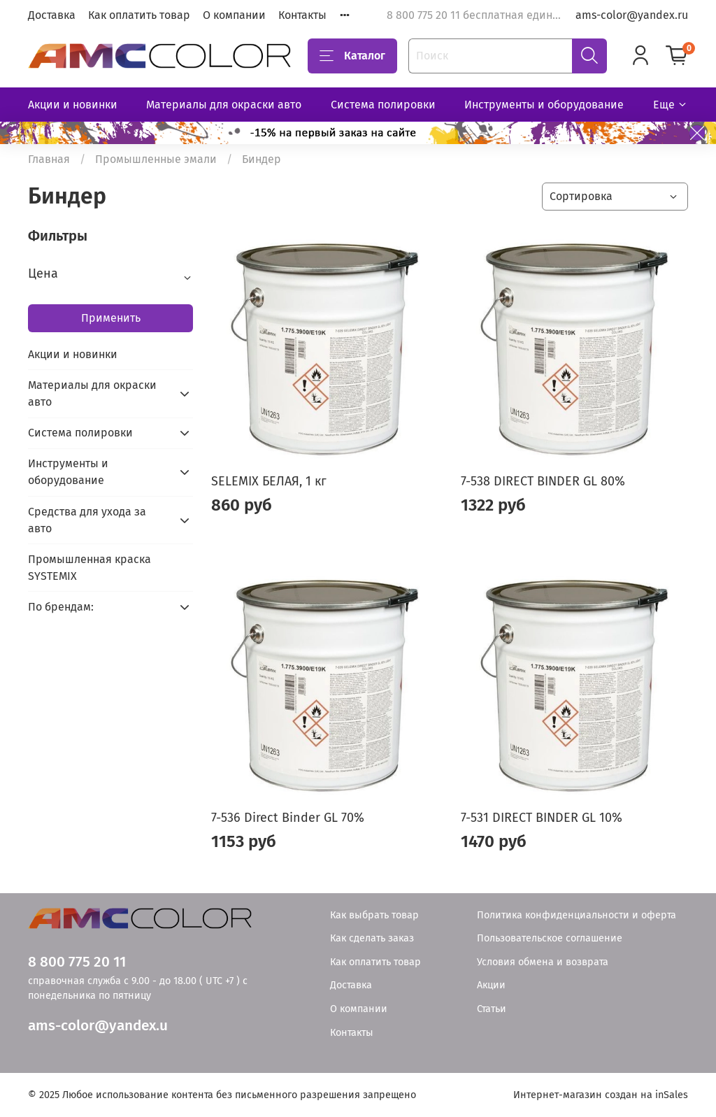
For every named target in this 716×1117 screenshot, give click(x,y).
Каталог (352, 56)
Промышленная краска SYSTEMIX (89, 568)
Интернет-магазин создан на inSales (600, 1095)
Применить (111, 318)
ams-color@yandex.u (98, 1025)
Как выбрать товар (374, 915)
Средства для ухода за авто (87, 520)
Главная (49, 159)
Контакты (302, 15)
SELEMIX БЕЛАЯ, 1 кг (269, 481)
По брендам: (61, 606)
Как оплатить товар (139, 15)
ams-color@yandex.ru (631, 15)
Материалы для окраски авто (223, 104)
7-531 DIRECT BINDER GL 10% (541, 817)
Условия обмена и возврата (542, 962)
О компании (234, 15)
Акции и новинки (72, 104)
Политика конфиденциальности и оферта (576, 915)
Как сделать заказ (372, 938)
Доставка (52, 15)
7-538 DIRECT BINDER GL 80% (543, 481)
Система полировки (383, 104)
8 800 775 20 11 (77, 962)
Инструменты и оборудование (544, 104)
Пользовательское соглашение (549, 938)
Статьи (491, 1009)
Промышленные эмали (156, 159)
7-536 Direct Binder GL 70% (287, 817)
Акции (491, 985)
